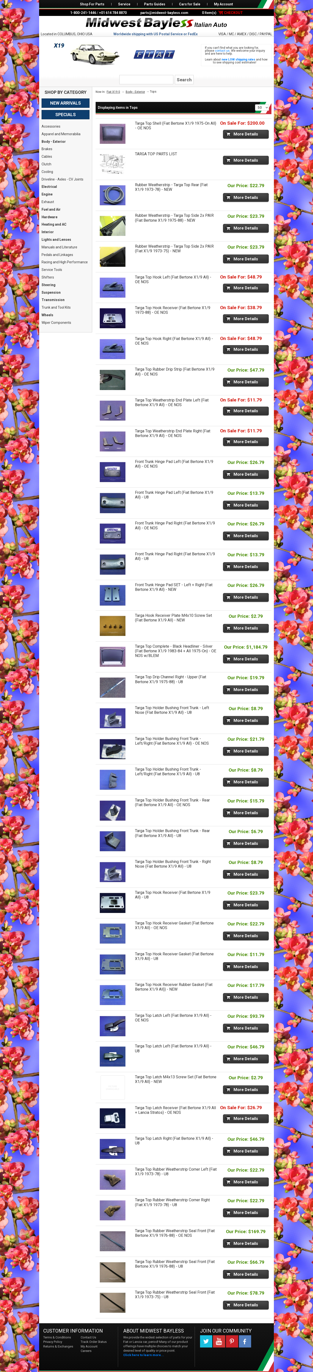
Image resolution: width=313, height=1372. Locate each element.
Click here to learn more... (143, 1355)
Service (124, 4)
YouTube (219, 1341)
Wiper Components (56, 323)
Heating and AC (54, 224)
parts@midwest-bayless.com (164, 13)
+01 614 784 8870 (113, 13)
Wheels (47, 315)
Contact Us (88, 1337)
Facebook (245, 1341)
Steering (49, 285)
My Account (223, 4)
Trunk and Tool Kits (56, 307)
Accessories (51, 126)
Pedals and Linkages (57, 255)
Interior (48, 232)
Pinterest (232, 1341)
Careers (86, 1351)
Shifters (48, 277)
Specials (65, 114)
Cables (47, 156)
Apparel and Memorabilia (61, 134)
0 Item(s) (222, 13)
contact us (222, 50)
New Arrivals (65, 103)
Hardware (49, 217)
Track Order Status (94, 1342)
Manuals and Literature (59, 247)
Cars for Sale (189, 4)
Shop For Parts (92, 4)
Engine (47, 194)
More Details (246, 134)
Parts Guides (154, 4)
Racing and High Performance (65, 262)
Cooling (47, 172)
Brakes (47, 149)
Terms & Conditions (57, 1337)
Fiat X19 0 (113, 92)
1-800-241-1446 (83, 13)
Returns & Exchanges (58, 1346)
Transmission (53, 300)
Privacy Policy (52, 1342)
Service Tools (52, 270)
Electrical (49, 187)
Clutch (46, 164)
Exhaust (48, 202)
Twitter (206, 1341)
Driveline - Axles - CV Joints (62, 179)
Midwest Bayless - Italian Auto (156, 24)
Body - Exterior (54, 142)
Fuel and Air (51, 209)
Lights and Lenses (56, 240)
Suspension (51, 292)
